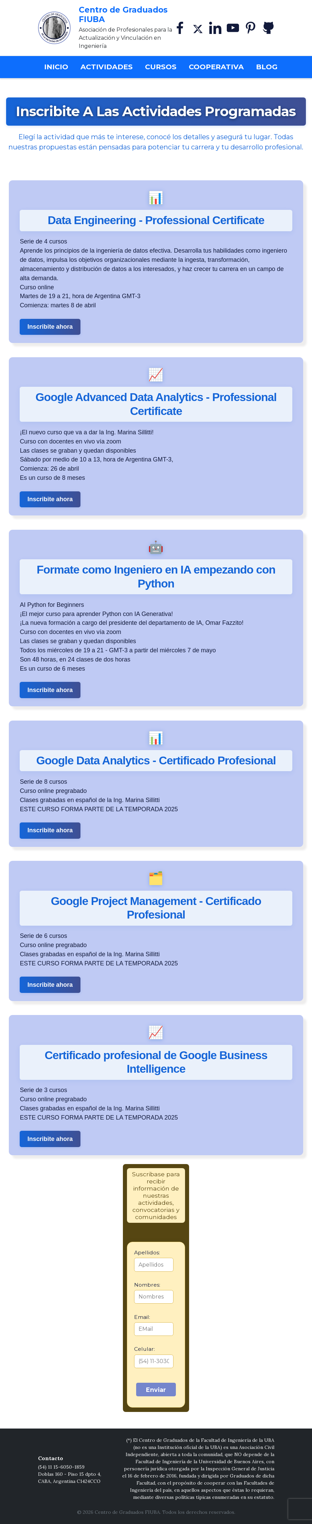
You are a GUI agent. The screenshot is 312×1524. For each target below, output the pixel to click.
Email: (142, 1317)
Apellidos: (147, 1252)
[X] (197, 28)
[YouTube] (233, 28)
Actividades (106, 66)
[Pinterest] (250, 28)
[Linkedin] (215, 28)
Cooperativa (216, 66)
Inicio (59, 66)
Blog (266, 66)
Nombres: (147, 1285)
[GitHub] (268, 28)
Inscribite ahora (50, 326)
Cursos (161, 66)
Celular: (144, 1349)
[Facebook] (180, 28)
